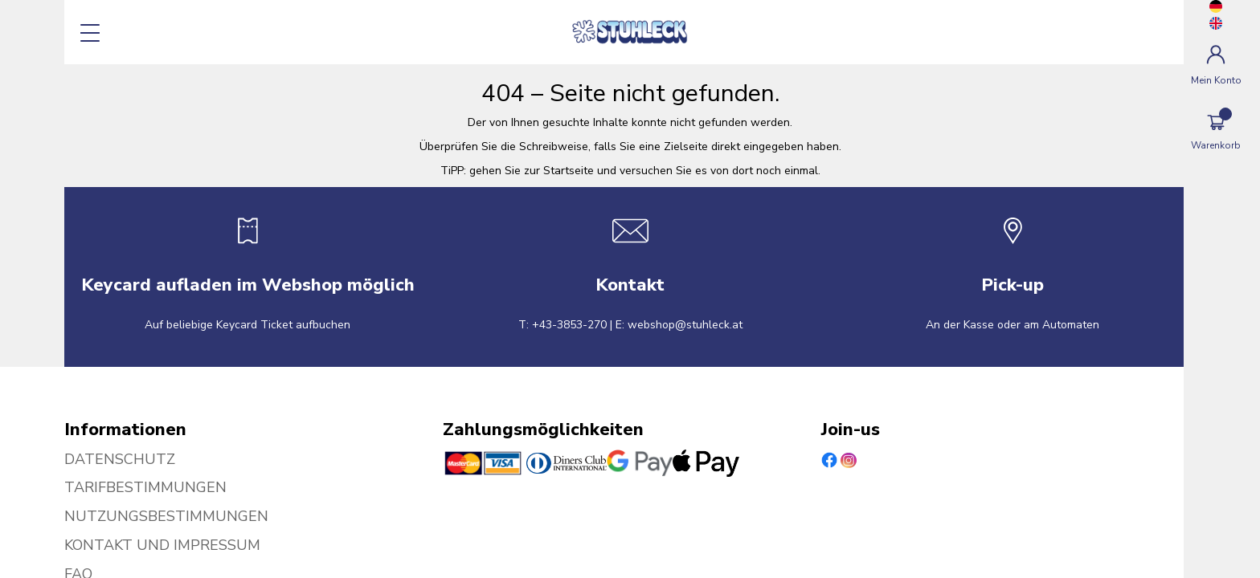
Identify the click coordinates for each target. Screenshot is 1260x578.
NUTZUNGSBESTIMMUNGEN (166, 516)
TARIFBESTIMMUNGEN (145, 487)
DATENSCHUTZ (119, 459)
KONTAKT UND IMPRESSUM (162, 545)
